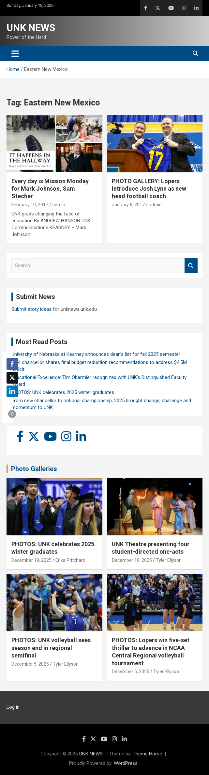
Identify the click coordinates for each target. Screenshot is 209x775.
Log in (13, 707)
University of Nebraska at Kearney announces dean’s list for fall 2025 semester (95, 354)
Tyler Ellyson (169, 560)
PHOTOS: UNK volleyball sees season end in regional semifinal (51, 648)
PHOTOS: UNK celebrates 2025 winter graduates (62, 392)
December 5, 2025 (30, 664)
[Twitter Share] (12, 378)
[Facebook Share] (12, 364)
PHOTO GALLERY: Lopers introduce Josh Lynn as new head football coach (149, 189)
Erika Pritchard (70, 560)
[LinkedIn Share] (12, 391)
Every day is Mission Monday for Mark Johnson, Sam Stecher (50, 189)
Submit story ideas (31, 309)
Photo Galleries (34, 469)
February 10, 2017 (29, 204)
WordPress (126, 763)
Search (191, 265)
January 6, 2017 (128, 204)
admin (58, 204)
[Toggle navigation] (15, 53)
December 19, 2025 (31, 560)
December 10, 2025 (132, 560)
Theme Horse (147, 754)
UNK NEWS (31, 27)
